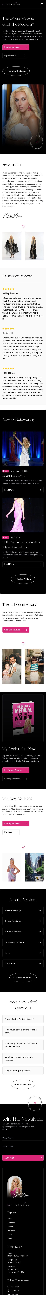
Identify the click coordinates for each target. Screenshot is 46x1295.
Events (10, 1226)
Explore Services (14, 55)
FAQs (9, 1234)
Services (11, 1222)
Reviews (11, 1230)
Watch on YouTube (16, 630)
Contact (10, 1239)
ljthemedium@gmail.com (17, 1256)
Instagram (14, 1286)
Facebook (14, 1290)
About (10, 1218)
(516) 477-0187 (13, 1262)
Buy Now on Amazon (16, 770)
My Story (11, 832)
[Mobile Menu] (42, 4)
